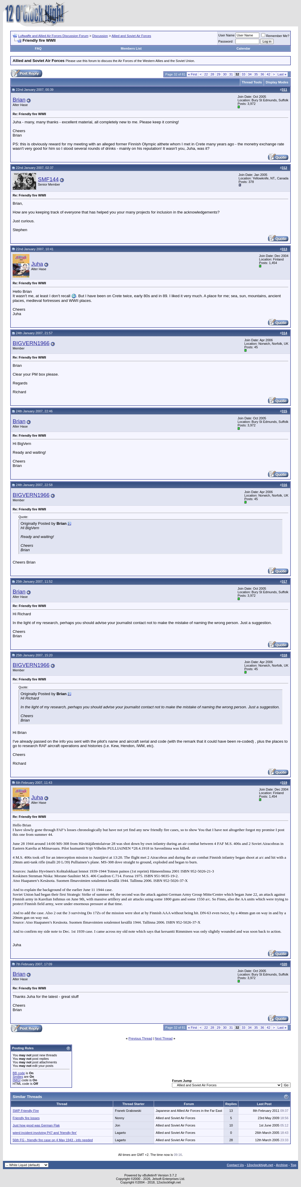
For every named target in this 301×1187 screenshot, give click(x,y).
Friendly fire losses (26, 1118)
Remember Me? (275, 36)
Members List (131, 48)
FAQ (38, 48)
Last (281, 74)
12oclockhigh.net (260, 1165)
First (192, 74)
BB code (19, 1073)
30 (225, 74)
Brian (19, 100)
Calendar (243, 48)
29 (218, 74)
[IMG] (17, 1080)
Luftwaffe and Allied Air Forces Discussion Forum (53, 36)
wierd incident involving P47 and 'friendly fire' (45, 1132)
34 (250, 74)
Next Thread (164, 1038)
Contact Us (235, 1165)
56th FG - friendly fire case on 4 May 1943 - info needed (53, 1140)
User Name (226, 35)
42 (268, 74)
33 (243, 74)
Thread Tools (252, 82)
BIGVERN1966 (31, 343)
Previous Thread (140, 1038)
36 (262, 74)
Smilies (18, 1076)
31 (231, 74)
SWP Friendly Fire (26, 1110)
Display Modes (277, 82)
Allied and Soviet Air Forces (131, 36)
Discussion (100, 36)
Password (225, 41)
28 (212, 74)
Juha (37, 264)
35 (256, 74)
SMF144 (48, 179)
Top (293, 1165)
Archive (282, 1165)
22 (206, 74)
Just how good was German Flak (36, 1125)
